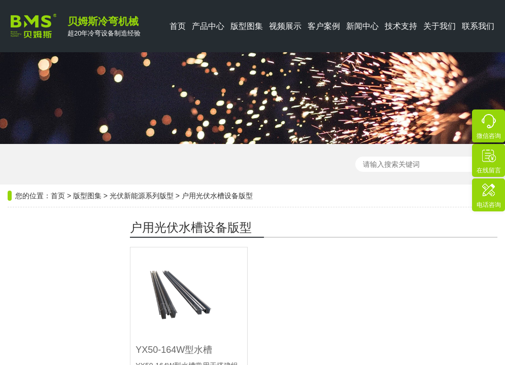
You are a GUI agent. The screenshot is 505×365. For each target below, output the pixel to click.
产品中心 (208, 26)
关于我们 (439, 26)
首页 (178, 26)
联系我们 (478, 26)
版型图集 (246, 26)
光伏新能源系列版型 (142, 190)
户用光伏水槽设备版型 (217, 190)
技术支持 (401, 26)
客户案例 (324, 26)
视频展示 (285, 26)
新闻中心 (362, 26)
